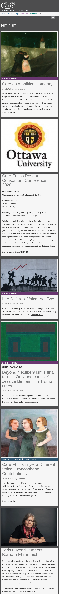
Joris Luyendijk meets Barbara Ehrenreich (22, 552)
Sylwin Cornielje (19, 89)
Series (41, 13)
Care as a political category (27, 84)
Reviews (24, 13)
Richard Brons (18, 304)
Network (33, 13)
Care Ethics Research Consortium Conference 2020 (24, 180)
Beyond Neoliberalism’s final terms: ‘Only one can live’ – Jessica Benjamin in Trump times (28, 379)
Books (5, 78)
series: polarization (12, 367)
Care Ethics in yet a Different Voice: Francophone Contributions (28, 469)
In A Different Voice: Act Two (28, 299)
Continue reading (9, 112)
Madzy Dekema (18, 478)
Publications (30, 459)
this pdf (24, 252)
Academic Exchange (10, 13)
